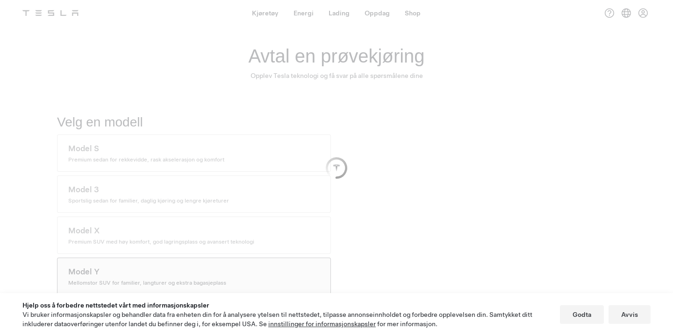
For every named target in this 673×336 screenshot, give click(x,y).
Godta (582, 314)
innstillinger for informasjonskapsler (322, 324)
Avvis (629, 314)
